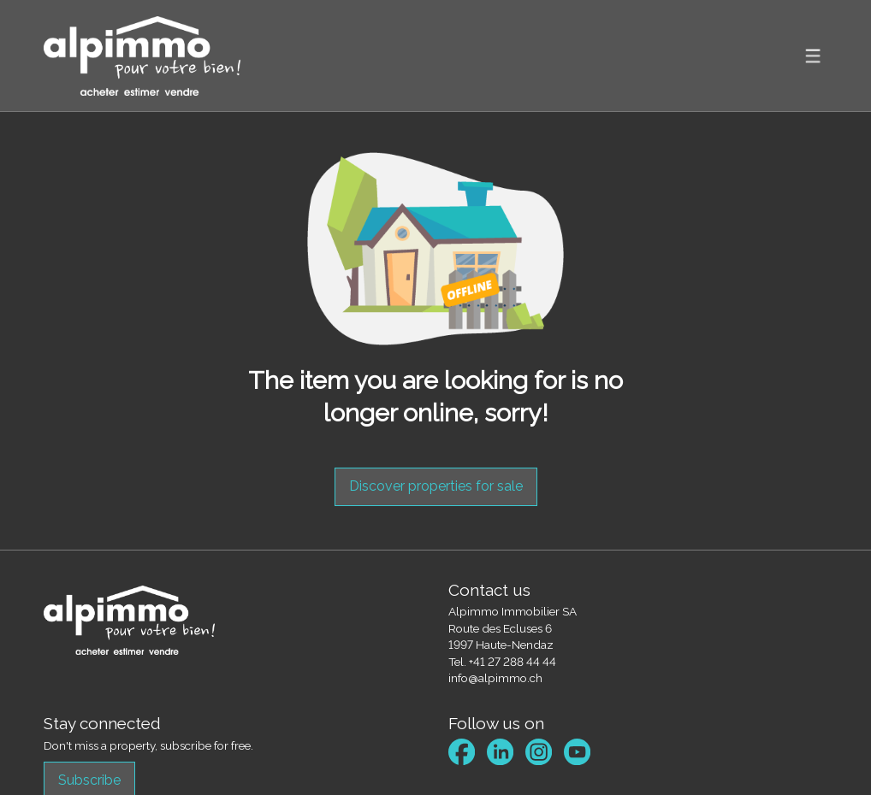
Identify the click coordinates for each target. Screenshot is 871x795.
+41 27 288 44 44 (512, 661)
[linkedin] (500, 752)
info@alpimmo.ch (495, 678)
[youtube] (577, 752)
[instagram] (538, 752)
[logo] (142, 56)
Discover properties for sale (436, 486)
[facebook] (461, 752)
